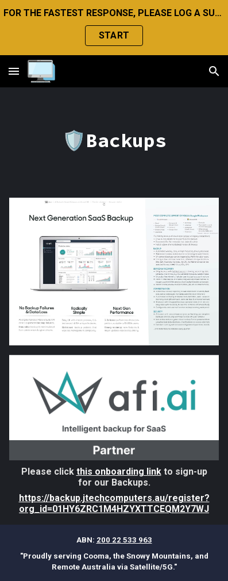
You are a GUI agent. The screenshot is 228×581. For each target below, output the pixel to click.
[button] (14, 71)
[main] (114, 140)
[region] (114, 27)
